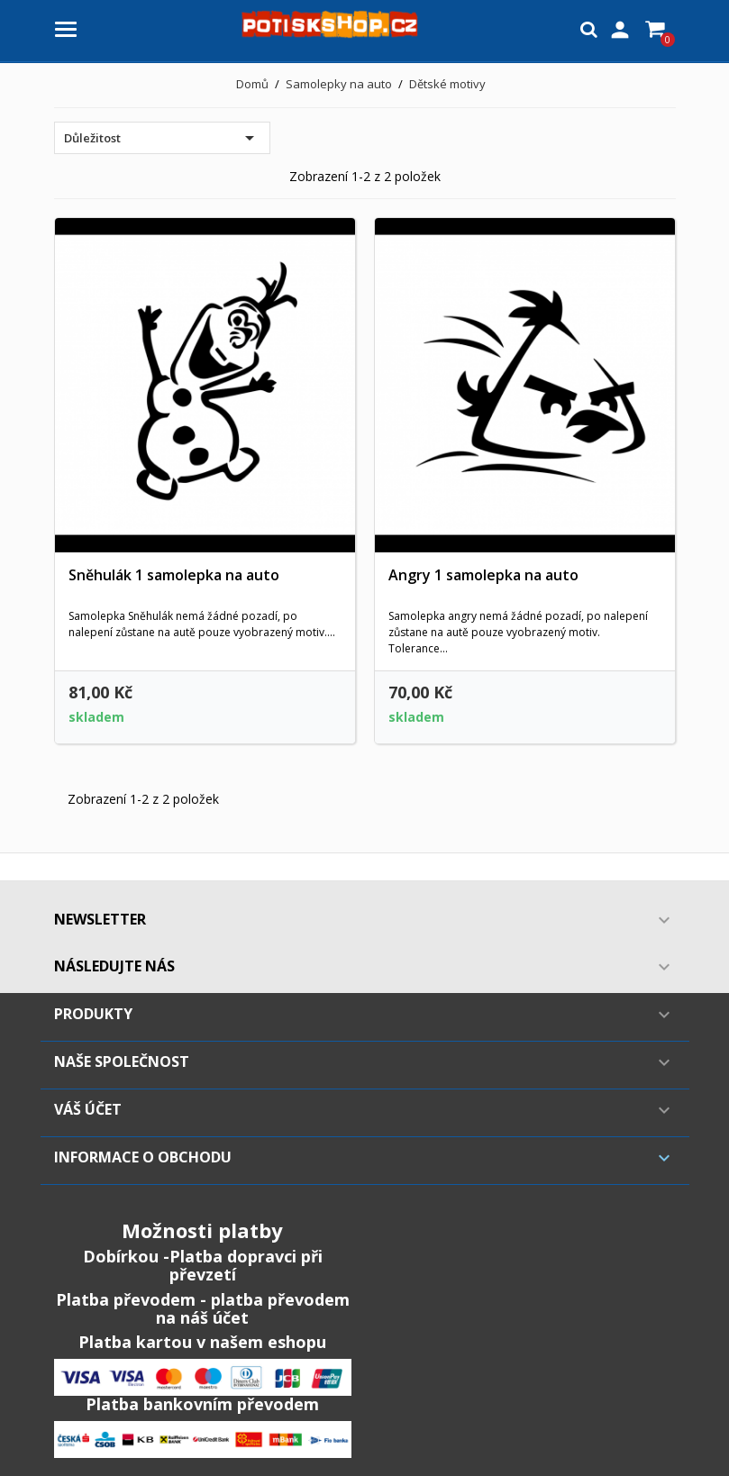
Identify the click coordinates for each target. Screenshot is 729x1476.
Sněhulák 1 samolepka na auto (173, 575)
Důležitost (162, 138)
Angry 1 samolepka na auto (483, 575)
